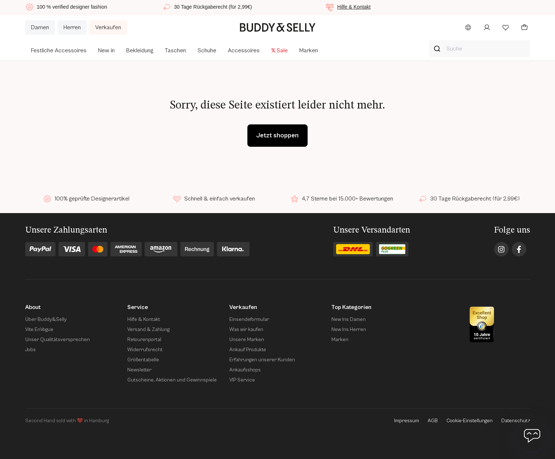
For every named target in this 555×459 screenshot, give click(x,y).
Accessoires (244, 50)
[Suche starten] (438, 49)
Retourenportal (144, 340)
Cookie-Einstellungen (469, 421)
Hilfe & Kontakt (354, 7)
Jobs (30, 350)
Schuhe (207, 50)
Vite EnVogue (39, 329)
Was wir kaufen (246, 329)
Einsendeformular (249, 319)
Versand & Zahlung (148, 329)
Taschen (175, 50)
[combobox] (479, 48)
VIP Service (242, 380)
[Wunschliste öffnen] (505, 27)
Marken (308, 50)
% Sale (279, 50)
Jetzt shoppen (277, 135)
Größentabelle (143, 360)
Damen (40, 27)
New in (106, 50)
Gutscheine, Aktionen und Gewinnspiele (172, 380)
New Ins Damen (348, 319)
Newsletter (139, 370)
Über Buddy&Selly (46, 319)
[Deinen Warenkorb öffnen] (524, 27)
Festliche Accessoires (59, 50)
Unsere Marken (246, 340)
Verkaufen (108, 27)
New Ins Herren (348, 329)
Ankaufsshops (245, 370)
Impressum (406, 421)
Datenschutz (515, 421)
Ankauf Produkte (247, 350)
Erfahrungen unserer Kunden (262, 360)
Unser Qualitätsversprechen (57, 340)
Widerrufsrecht (145, 350)
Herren (72, 27)
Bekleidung (139, 50)
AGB (433, 421)
